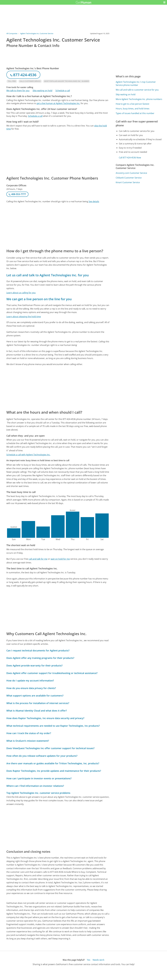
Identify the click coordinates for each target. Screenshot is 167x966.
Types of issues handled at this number (135, 113)
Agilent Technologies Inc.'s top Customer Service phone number (136, 83)
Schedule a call (62, 90)
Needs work (98, 959)
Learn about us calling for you (21, 292)
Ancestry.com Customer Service (131, 173)
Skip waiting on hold (42, 90)
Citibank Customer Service (129, 177)
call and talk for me (38, 558)
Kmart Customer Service (128, 182)
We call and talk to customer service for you (137, 89)
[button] (164, 2)
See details (94, 201)
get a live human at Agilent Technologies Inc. (58, 103)
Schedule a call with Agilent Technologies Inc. (28, 454)
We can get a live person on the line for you (39, 299)
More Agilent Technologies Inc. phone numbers (139, 99)
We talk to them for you (17, 90)
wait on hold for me (60, 558)
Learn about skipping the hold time (23, 316)
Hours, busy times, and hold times (132, 108)
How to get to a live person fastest (132, 103)
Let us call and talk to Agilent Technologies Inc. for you (47, 275)
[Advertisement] (57, 153)
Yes (88, 959)
